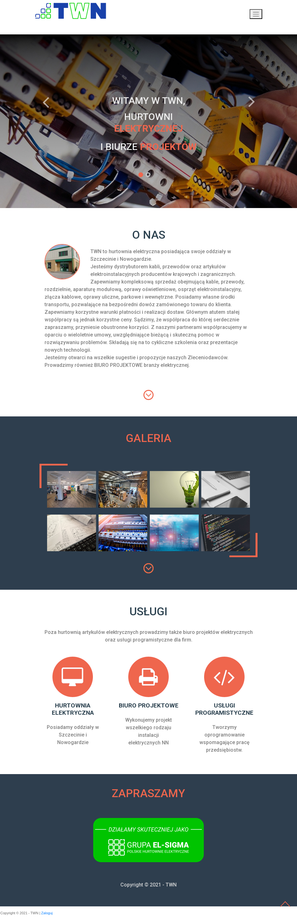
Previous (45, 102)
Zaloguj (46, 913)
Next (251, 102)
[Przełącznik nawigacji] (256, 14)
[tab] (253, 453)
